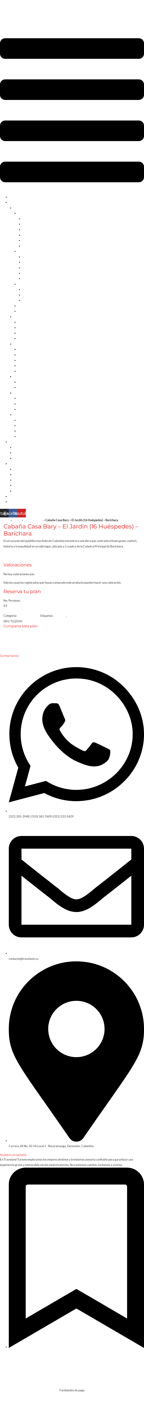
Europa (17, 393)
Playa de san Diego (34, 240)
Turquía (22, 420)
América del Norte (25, 376)
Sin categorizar (33, 520)
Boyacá (27, 267)
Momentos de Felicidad (28, 491)
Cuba (21, 355)
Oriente (18, 414)
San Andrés (29, 235)
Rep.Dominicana (28, 371)
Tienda (17, 520)
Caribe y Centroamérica (28, 344)
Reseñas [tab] (17, 554)
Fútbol (22, 311)
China (21, 431)
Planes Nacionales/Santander (36, 306)
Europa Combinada (30, 398)
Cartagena (29, 218)
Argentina (24, 327)
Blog (11, 496)
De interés (15, 463)
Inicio (12, 197)
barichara (60, 615)
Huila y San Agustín (34, 273)
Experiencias (26, 284)
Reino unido (25, 403)
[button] (72, 111)
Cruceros (19, 480)
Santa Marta (30, 224)
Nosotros (19, 469)
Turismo (14, 202)
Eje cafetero (29, 257)
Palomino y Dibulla (34, 246)
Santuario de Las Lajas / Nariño (41, 278)
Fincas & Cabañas (28, 615)
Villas (16, 458)
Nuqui (26, 295)
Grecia (22, 409)
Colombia (19, 208)
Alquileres (15, 442)
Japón (21, 425)
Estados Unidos (27, 387)
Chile (21, 322)
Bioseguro (73, 615)
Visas (16, 485)
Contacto (15, 501)
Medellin (27, 262)
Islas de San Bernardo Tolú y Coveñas (45, 229)
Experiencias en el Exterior (30, 474)
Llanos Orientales (33, 300)
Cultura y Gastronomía (32, 251)
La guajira (28, 289)
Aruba (22, 349)
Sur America (21, 316)
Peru (21, 333)
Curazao (23, 360)
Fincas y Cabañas (24, 452)
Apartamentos (22, 447)
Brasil (21, 338)
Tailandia (23, 436)
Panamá (23, 365)
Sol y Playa (24, 213)
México (22, 382)
